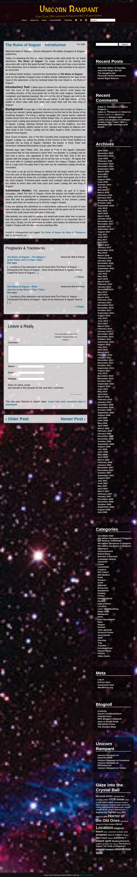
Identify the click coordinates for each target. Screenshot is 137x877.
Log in (101, 679)
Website (12, 382)
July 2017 (102, 234)
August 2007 (104, 478)
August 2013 (104, 315)
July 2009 (102, 418)
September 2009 (106, 412)
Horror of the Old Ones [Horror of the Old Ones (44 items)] (110, 818)
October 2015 (104, 266)
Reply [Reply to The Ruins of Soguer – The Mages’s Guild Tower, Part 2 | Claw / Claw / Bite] (81, 277)
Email (11, 376)
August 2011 (104, 370)
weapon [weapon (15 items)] (109, 849)
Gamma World (105, 598)
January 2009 (104, 433)
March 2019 (103, 192)
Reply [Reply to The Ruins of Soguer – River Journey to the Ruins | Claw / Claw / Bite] (81, 306)
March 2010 (103, 397)
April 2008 (103, 457)
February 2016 (105, 258)
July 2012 (102, 347)
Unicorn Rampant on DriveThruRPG (108, 756)
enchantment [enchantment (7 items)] (119, 809)
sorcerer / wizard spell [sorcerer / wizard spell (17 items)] (111, 839)
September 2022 (106, 169)
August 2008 (104, 446)
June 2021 (103, 174)
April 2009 (103, 425)
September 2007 (106, 475)
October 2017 (104, 226)
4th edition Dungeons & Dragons (114, 543)
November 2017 (106, 224)
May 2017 (102, 239)
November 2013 (106, 308)
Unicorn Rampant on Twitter (112, 768)
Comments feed (106, 685)
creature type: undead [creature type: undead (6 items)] (122, 807)
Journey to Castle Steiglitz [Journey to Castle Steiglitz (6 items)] (105, 824)
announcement (105, 551)
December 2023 (105, 166)
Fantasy (102, 593)
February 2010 (105, 399)
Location (102, 606)
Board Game (104, 554)
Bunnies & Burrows (108, 556)
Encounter (103, 588)
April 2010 (103, 394)
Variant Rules (104, 651)
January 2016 (104, 260)
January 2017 (104, 247)
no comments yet (18, 235)
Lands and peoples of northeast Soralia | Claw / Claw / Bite (114, 120)
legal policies (104, 603)
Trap (100, 643)
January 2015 (104, 287)
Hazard (101, 601)
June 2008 (103, 452)
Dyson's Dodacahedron (110, 713)
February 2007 (105, 494)
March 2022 (103, 171)
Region (101, 624)
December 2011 (105, 360)
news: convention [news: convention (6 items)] (109, 832)
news (100, 616)
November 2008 (106, 439)
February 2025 (105, 161)
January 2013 (104, 331)
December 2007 (105, 467)
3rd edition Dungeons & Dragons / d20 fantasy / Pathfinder (115, 539)
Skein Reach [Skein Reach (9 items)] (101, 838)
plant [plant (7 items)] (126, 832)
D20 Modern (104, 575)
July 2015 (102, 273)
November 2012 (106, 336)
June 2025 (103, 158)
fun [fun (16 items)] (124, 812)
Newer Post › (73, 422)
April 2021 (103, 176)
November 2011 (106, 363)
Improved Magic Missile (110, 70)
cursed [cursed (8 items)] (99, 810)
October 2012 (104, 339)
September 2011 (106, 368)
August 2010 (104, 386)
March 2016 (103, 255)
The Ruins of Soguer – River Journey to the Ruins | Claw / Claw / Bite (26, 289)
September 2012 (106, 342)
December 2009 (105, 404)
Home (24, 20)
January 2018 (104, 218)
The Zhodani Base (107, 727)
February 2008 (105, 462)
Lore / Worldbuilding (108, 609)
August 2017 (104, 232)
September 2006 (106, 507)
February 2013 (105, 328)
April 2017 (103, 242)
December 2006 (105, 499)
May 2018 (102, 211)
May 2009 (102, 423)
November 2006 (106, 501)
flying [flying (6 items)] (119, 812)
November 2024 (106, 163)
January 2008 (104, 465)
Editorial (102, 585)
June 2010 (103, 389)
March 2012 (103, 352)
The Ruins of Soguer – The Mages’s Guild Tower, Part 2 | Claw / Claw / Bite (26, 260)
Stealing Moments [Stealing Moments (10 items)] (120, 841)
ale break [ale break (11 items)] (100, 796)
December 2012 (105, 334)
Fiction (101, 596)
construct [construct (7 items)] (117, 802)
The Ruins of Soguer (51, 232)
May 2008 (102, 454)
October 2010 (104, 381)
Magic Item (103, 611)
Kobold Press (105, 716)
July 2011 (102, 373)
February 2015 (105, 284)
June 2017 (103, 237)
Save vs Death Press (108, 721)
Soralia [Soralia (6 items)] (110, 838)
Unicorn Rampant (68, 9)
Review (101, 627)
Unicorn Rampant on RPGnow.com (108, 764)
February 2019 (105, 195)
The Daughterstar (106, 73)
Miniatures (103, 614)
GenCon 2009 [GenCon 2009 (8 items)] (101, 817)
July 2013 (102, 318)
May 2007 (102, 486)
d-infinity (102, 711)
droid (100, 582)
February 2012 (105, 355)
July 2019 (102, 187)
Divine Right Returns (108, 78)
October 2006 (104, 504)
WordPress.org (105, 687)
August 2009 (104, 415)
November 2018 (106, 200)
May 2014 (102, 292)
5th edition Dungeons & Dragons (114, 546)
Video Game (104, 656)
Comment (13, 342)
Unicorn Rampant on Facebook (113, 760)
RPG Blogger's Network (110, 719)
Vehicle (101, 653)
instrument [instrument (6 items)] (124, 821)
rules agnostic (105, 630)
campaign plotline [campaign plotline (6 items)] (102, 800)
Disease (102, 580)
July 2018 (102, 208)
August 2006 (104, 509)
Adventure (103, 548)
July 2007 (102, 480)
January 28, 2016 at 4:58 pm (73, 257)
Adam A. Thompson (75, 232)
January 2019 (104, 197)
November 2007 (106, 470)
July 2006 (102, 512)
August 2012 (104, 344)
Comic (101, 564)
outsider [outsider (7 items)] (120, 832)
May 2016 (102, 252)
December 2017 (105, 221)
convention (103, 567)
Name (11, 370)
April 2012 (103, 349)
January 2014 (104, 302)
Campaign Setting (107, 559)
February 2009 (105, 431)
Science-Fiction (106, 632)
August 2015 (104, 271)
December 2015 (105, 263)
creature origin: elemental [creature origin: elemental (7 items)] (119, 805)
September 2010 (106, 384)
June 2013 (103, 321)
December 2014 (105, 289)
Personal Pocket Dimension (112, 75)
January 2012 (104, 357)
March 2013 (103, 326)
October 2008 (104, 441)
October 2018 (104, 203)
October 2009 (104, 410)
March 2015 (103, 281)
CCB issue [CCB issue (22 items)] (116, 799)
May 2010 (102, 391)
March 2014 (103, 297)
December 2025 (105, 153)
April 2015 (103, 279)
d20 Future (103, 572)
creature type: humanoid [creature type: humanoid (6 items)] (104, 807)
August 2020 (104, 179)
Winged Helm (115, 117)
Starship (102, 640)
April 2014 (103, 294)
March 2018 (103, 216)
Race (100, 622)
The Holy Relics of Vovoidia (112, 68)
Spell (100, 637)
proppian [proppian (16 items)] (101, 834)
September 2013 (106, 313)
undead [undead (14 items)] (100, 849)
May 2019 (102, 190)
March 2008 (103, 460)
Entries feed (104, 682)
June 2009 (103, 420)
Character (103, 561)
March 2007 (103, 491)
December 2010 (105, 376)
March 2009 (103, 428)
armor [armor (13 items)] (109, 796)
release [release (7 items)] (125, 835)
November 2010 (106, 378)
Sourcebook (104, 635)
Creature (102, 569)
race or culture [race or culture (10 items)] (115, 835)
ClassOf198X (55, 20)
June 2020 (103, 182)
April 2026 (103, 150)
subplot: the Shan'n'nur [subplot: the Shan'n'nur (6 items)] (104, 844)
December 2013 (105, 305)
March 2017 (103, 245)
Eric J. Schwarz (86, 875)
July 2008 (102, 449)
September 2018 (106, 205)
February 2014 (105, 300)
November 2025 (106, 156)
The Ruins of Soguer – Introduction (36, 45)
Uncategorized (105, 648)
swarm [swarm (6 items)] (115, 844)
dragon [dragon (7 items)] (111, 809)
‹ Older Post (17, 422)
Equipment (103, 590)
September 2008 (106, 444)
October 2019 (104, 184)
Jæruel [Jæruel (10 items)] (118, 824)
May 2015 (102, 276)
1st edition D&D (106, 536)
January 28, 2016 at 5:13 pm (73, 286)
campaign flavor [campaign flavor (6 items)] (119, 796)
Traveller (68, 20)
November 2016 (106, 250)
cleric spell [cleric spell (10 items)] (107, 802)
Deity (100, 577)
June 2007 (103, 483)
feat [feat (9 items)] (106, 812)
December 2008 (105, 436)
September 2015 (106, 268)
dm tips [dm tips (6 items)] (105, 809)
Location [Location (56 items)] (104, 827)
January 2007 (104, 496)
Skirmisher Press (106, 724)
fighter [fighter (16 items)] (112, 812)
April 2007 (103, 488)
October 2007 (104, 473)
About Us (34, 20)
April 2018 (103, 213)
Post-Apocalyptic (106, 619)
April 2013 (103, 323)
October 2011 (104, 365)
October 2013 (104, 310)
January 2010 (104, 402)
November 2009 (106, 407)
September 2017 (106, 229)
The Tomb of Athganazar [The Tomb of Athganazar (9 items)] (114, 846)
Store (44, 20)
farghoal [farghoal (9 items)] (99, 812)
